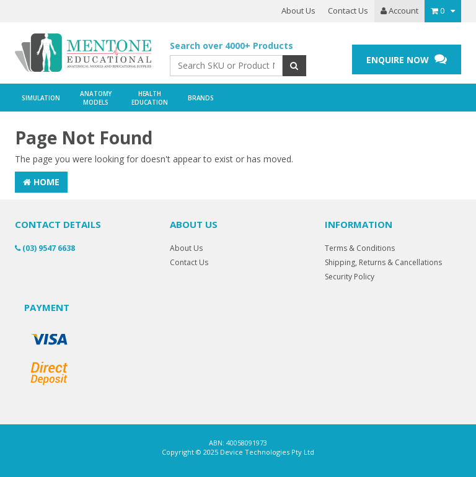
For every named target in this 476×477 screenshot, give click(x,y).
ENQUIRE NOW (406, 59)
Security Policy (349, 276)
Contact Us (348, 10)
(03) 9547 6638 (45, 248)
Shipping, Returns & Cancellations (383, 262)
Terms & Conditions (360, 248)
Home (41, 182)
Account (399, 10)
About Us (298, 10)
